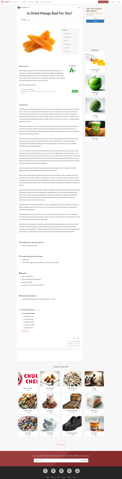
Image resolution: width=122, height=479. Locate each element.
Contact (63, 477)
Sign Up (113, 2)
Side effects (68, 44)
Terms (74, 477)
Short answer (68, 33)
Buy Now (75, 91)
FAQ (58, 477)
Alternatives (68, 51)
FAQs (66, 40)
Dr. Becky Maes (76, 341)
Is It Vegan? (24, 2)
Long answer (68, 37)
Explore (31, 2)
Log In (119, 2)
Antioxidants (22, 151)
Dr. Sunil (28, 7)
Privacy (69, 477)
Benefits (67, 47)
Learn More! (25, 331)
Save (79, 7)
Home (47, 477)
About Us (15, 2)
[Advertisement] (47, 355)
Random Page (103, 1)
